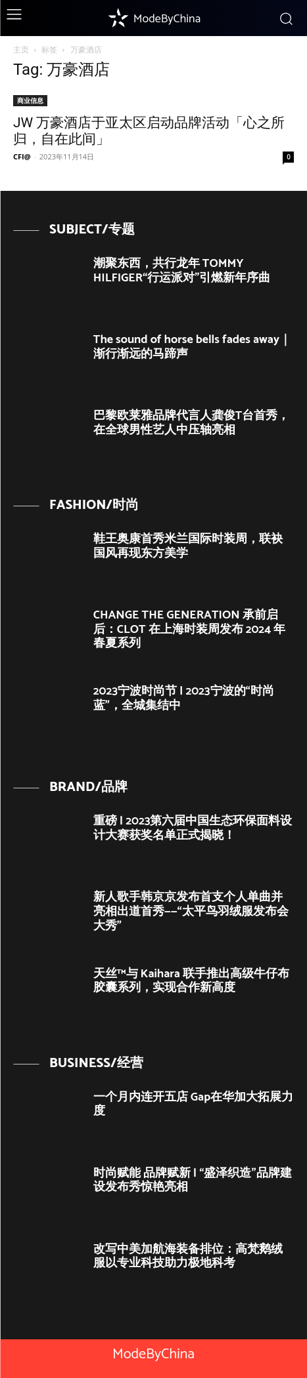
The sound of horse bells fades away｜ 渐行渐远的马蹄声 (192, 347)
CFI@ (22, 156)
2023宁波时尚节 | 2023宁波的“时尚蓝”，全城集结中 (183, 698)
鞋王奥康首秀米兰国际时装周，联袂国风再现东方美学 (188, 546)
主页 (21, 49)
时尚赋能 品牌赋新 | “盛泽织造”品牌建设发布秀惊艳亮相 (192, 1181)
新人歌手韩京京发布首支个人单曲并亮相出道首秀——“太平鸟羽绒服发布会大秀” (191, 911)
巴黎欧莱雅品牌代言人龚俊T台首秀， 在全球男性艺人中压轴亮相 (191, 423)
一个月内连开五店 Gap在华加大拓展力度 (193, 1104)
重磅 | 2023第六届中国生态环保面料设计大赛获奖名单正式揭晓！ (193, 828)
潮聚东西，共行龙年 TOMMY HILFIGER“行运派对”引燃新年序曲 (182, 271)
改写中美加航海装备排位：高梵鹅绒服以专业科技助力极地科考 (188, 1257)
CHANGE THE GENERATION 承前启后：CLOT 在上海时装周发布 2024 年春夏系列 (189, 629)
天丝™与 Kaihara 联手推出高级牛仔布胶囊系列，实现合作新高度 (191, 981)
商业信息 (30, 100)
